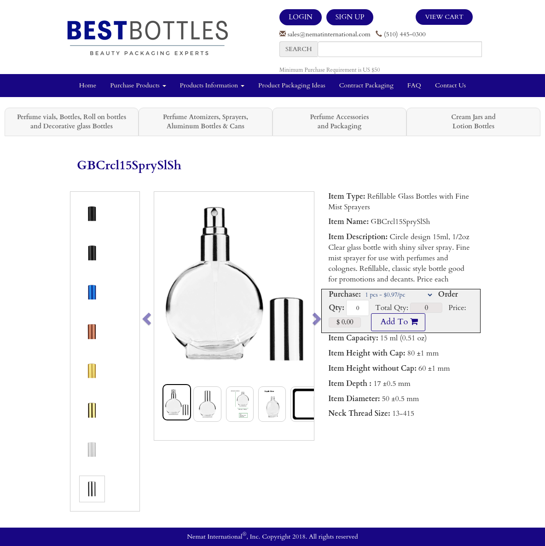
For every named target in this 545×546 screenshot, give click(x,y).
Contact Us (450, 85)
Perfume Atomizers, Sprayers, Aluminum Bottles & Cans (205, 122)
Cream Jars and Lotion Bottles (473, 122)
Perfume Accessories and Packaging (339, 122)
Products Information (212, 85)
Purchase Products (138, 85)
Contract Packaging (366, 85)
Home (87, 85)
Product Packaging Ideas (291, 85)
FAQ (414, 85)
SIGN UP (350, 17)
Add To (398, 322)
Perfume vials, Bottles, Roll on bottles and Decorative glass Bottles (71, 122)
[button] (162, 316)
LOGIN (301, 17)
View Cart (444, 16)
